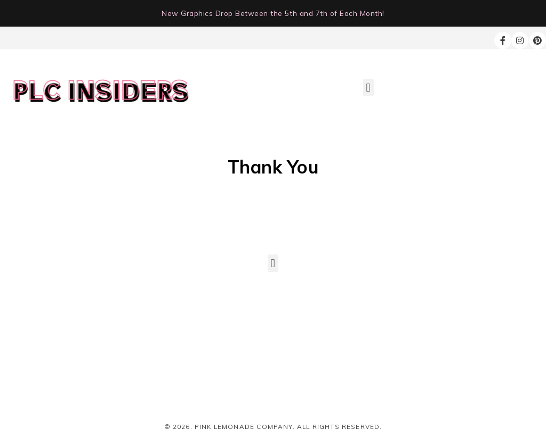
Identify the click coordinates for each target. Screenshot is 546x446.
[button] (368, 87)
